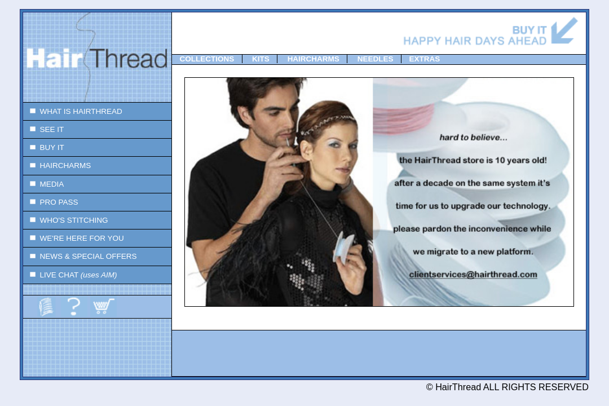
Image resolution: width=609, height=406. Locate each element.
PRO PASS (50, 202)
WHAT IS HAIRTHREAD (72, 111)
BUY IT (43, 147)
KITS (261, 59)
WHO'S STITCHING (65, 220)
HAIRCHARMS (57, 165)
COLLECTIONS (207, 59)
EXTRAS (424, 59)
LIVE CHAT (70, 275)
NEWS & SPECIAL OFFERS (80, 256)
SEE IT (43, 129)
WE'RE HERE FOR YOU (73, 238)
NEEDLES (376, 59)
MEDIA (43, 184)
